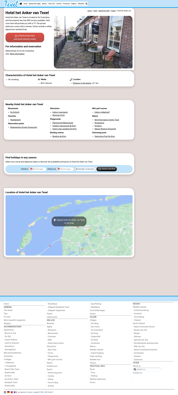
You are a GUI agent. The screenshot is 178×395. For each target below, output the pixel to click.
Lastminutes (52, 317)
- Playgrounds (52, 356)
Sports (49, 369)
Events (58, 4)
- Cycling (50, 376)
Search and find (107, 169)
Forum (92, 382)
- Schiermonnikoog (141, 310)
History (93, 363)
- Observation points (55, 343)
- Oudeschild (95, 336)
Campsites (8, 356)
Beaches (50, 323)
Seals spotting (96, 356)
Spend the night (35, 4)
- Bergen (136, 333)
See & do (51, 4)
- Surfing (50, 386)
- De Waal (94, 340)
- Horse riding (52, 382)
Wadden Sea (95, 359)
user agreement (22, 392)
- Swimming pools (54, 373)
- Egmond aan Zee (140, 340)
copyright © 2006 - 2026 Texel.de (43, 392)
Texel (25, 4)
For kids (7, 317)
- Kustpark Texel (10, 382)
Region (73, 4)
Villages (93, 320)
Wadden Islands (96, 350)
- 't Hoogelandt (10, 366)
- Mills (49, 340)
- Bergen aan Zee (140, 330)
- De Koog (94, 333)
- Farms (50, 353)
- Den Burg (94, 323)
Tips (5, 313)
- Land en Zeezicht (11, 343)
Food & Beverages (97, 310)
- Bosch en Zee (10, 333)
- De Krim (7, 376)
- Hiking (50, 379)
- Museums (51, 330)
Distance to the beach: (82, 83)
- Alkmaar (137, 336)
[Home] (21, 4)
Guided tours (52, 366)
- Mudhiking (95, 307)
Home (6, 304)
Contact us (137, 373)
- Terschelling (138, 317)
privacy (30, 392)
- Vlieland (137, 320)
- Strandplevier (10, 349)
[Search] (86, 4)
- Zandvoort (138, 359)
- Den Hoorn (95, 327)
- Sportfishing (95, 304)
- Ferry (92, 372)
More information (17, 54)
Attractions (51, 346)
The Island (8, 310)
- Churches (51, 336)
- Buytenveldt (9, 372)
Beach (44, 4)
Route (92, 369)
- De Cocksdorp (96, 330)
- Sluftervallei (9, 386)
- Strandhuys (9, 346)
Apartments (9, 330)
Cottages (7, 359)
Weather (81, 4)
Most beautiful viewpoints (14, 320)
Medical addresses (98, 379)
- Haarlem (137, 356)
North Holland (139, 323)
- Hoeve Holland (10, 340)
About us (137, 366)
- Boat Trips (51, 350)
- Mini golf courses (54, 359)
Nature (50, 363)
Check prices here (25, 37)
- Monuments (52, 333)
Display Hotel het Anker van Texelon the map (69, 221)
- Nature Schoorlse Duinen (144, 327)
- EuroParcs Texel (11, 379)
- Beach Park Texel (11, 369)
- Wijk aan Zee (139, 346)
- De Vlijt (7, 336)
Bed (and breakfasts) (12, 353)
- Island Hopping (97, 353)
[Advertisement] (154, 68)
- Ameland (137, 313)
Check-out (51, 169)
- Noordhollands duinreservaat (145, 343)
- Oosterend (95, 343)
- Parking (93, 376)
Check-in (25, 169)
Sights (49, 327)
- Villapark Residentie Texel (58, 307)
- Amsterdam (138, 353)
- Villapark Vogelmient (56, 310)
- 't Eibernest (9, 363)
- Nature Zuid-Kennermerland (145, 350)
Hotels (49, 314)
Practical (66, 4)
